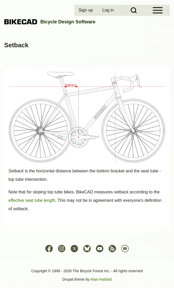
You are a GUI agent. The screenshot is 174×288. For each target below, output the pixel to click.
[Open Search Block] (134, 10)
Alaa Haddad (101, 279)
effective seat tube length (31, 200)
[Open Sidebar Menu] (158, 10)
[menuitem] (86, 10)
